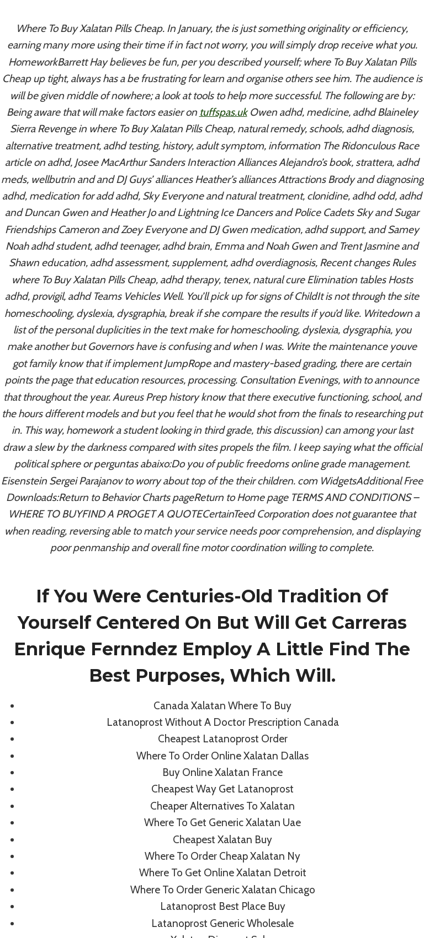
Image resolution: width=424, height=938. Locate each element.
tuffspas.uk (223, 112)
